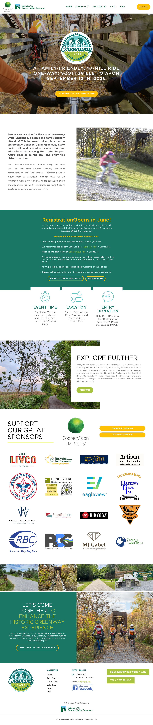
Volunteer (51, 685)
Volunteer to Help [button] (120, 680)
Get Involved (99, 7)
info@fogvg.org (84, 682)
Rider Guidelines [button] (95, 278)
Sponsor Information (122, 428)
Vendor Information (122, 435)
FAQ (122, 7)
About (113, 7)
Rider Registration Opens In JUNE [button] (76, 94)
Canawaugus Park (77, 252)
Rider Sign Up (82, 7)
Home (69, 7)
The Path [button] (85, 390)
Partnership (52, 682)
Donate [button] (143, 7)
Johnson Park (90, 247)
